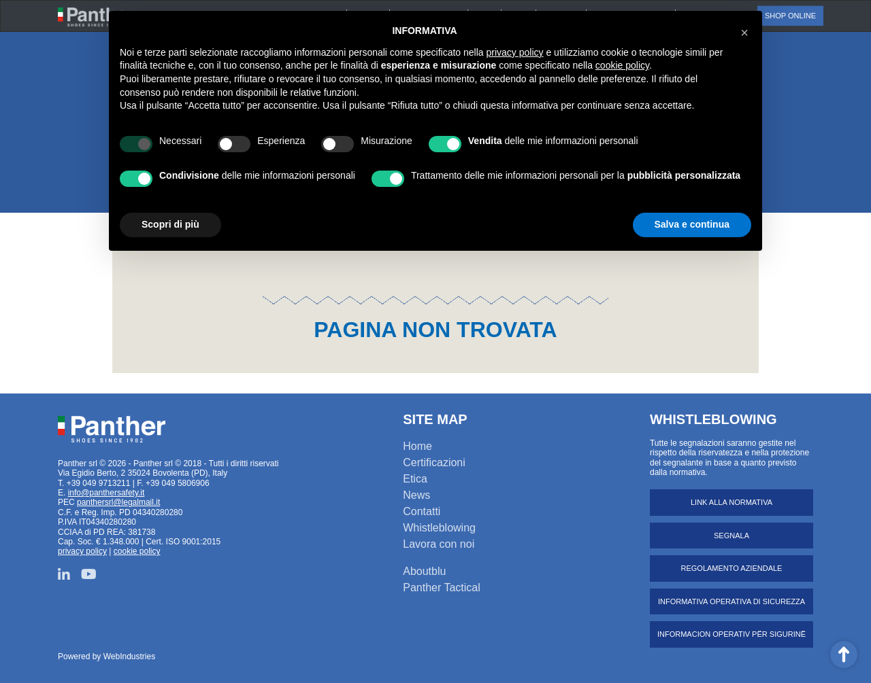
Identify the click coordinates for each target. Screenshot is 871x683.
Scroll (843, 654)
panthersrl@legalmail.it (118, 502)
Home (417, 446)
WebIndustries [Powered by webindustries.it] (129, 656)
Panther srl (111, 429)
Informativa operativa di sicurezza (731, 601)
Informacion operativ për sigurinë (731, 634)
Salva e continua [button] (692, 224)
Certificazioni (434, 462)
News (416, 495)
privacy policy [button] (515, 52)
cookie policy (137, 551)
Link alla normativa (731, 502)
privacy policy (82, 551)
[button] (744, 32)
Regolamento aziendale (732, 568)
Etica (415, 479)
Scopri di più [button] (170, 224)
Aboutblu (424, 571)
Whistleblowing (439, 527)
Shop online (790, 16)
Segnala (731, 535)
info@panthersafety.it (106, 492)
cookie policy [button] (622, 65)
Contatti (421, 511)
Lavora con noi (438, 544)
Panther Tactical (441, 587)
